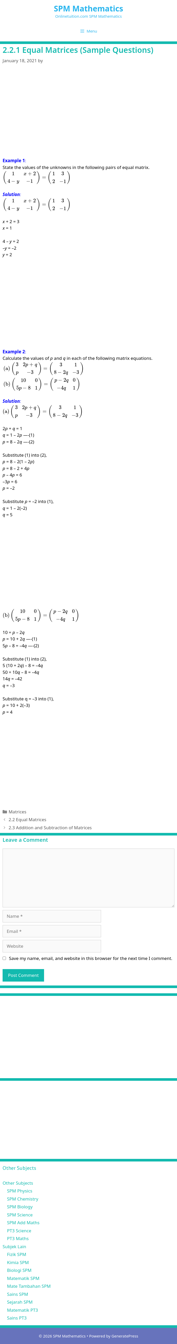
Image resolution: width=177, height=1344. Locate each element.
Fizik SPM (16, 1254)
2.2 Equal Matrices (27, 819)
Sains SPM (17, 1294)
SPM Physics (19, 1191)
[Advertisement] (88, 118)
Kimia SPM (18, 1262)
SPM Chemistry (22, 1199)
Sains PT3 (17, 1318)
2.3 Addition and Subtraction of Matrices (50, 828)
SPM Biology (20, 1207)
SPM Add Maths (23, 1223)
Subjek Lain (14, 1246)
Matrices (17, 812)
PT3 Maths (18, 1238)
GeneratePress (124, 1336)
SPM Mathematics (88, 8)
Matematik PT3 (22, 1310)
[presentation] (37, 177)
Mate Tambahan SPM (29, 1286)
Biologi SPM (19, 1270)
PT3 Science (19, 1231)
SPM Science (20, 1215)
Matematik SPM (23, 1278)
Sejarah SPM (20, 1302)
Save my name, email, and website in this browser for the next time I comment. (90, 958)
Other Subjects (18, 1183)
